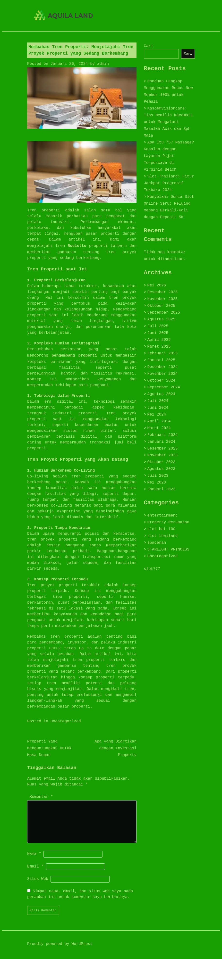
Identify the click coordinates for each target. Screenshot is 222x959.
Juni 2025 (157, 333)
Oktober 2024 (161, 380)
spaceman (156, 543)
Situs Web (37, 879)
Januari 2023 (161, 489)
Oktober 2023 (161, 462)
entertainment (162, 515)
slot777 (152, 569)
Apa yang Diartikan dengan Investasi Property (115, 748)
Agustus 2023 (161, 469)
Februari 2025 (162, 353)
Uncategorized (66, 721)
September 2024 (163, 387)
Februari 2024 (162, 435)
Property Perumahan (168, 522)
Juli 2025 (157, 326)
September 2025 (163, 312)
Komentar (41, 797)
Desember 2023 (162, 448)
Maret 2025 (159, 346)
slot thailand (162, 536)
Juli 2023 (157, 476)
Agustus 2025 (161, 319)
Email (35, 866)
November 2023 (162, 455)
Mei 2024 (156, 414)
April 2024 (159, 421)
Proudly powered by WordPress (60, 944)
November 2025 (162, 299)
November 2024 (162, 374)
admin (103, 64)
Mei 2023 (156, 482)
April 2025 (159, 340)
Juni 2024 (157, 408)
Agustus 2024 (161, 394)
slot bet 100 (161, 529)
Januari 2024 (161, 442)
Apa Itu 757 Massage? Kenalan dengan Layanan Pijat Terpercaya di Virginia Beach (169, 156)
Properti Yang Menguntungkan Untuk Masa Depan (49, 748)
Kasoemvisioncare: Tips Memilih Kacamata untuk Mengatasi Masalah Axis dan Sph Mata (168, 122)
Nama (34, 854)
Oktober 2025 (161, 306)
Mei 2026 (156, 285)
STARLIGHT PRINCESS (168, 549)
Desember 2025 (162, 292)
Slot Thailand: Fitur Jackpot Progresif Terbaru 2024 (169, 183)
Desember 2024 (162, 367)
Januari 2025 (161, 360)
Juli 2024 (157, 401)
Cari (148, 46)
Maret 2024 (159, 428)
